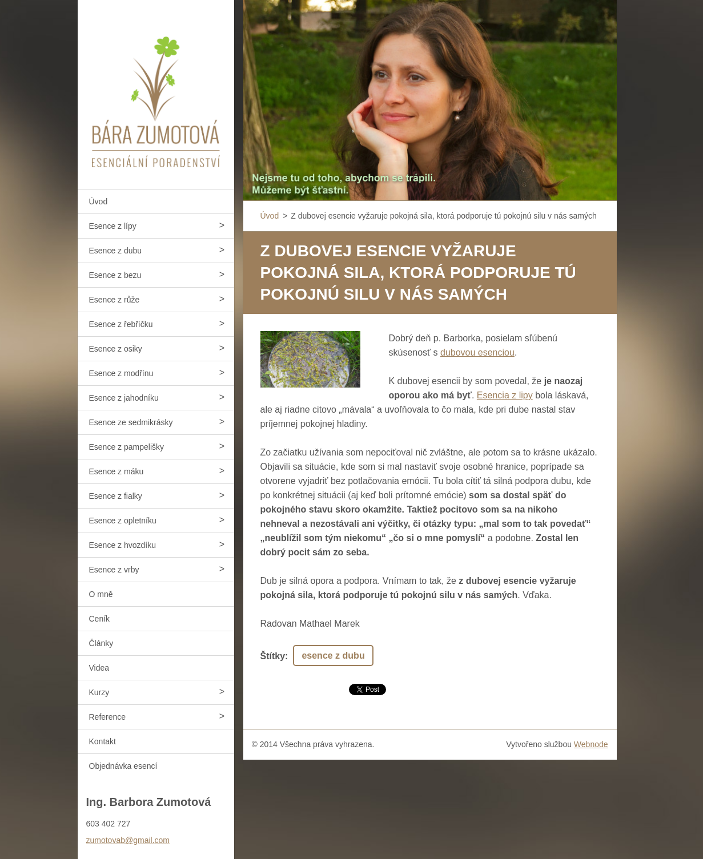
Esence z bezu (115, 275)
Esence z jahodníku (124, 397)
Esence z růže (114, 299)
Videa (99, 667)
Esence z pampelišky (126, 446)
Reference (107, 716)
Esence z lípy (112, 226)
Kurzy (99, 692)
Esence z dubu (115, 250)
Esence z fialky (115, 496)
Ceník (99, 618)
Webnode (591, 744)
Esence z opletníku (122, 520)
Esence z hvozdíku (122, 545)
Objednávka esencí (123, 766)
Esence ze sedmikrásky (131, 422)
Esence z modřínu (121, 373)
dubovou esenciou (477, 352)
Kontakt (102, 741)
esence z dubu (333, 655)
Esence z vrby (114, 569)
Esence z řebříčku (121, 324)
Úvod (98, 201)
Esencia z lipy (505, 395)
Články (101, 643)
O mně (101, 594)
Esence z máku (116, 471)
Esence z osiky (115, 348)
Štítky (273, 656)
